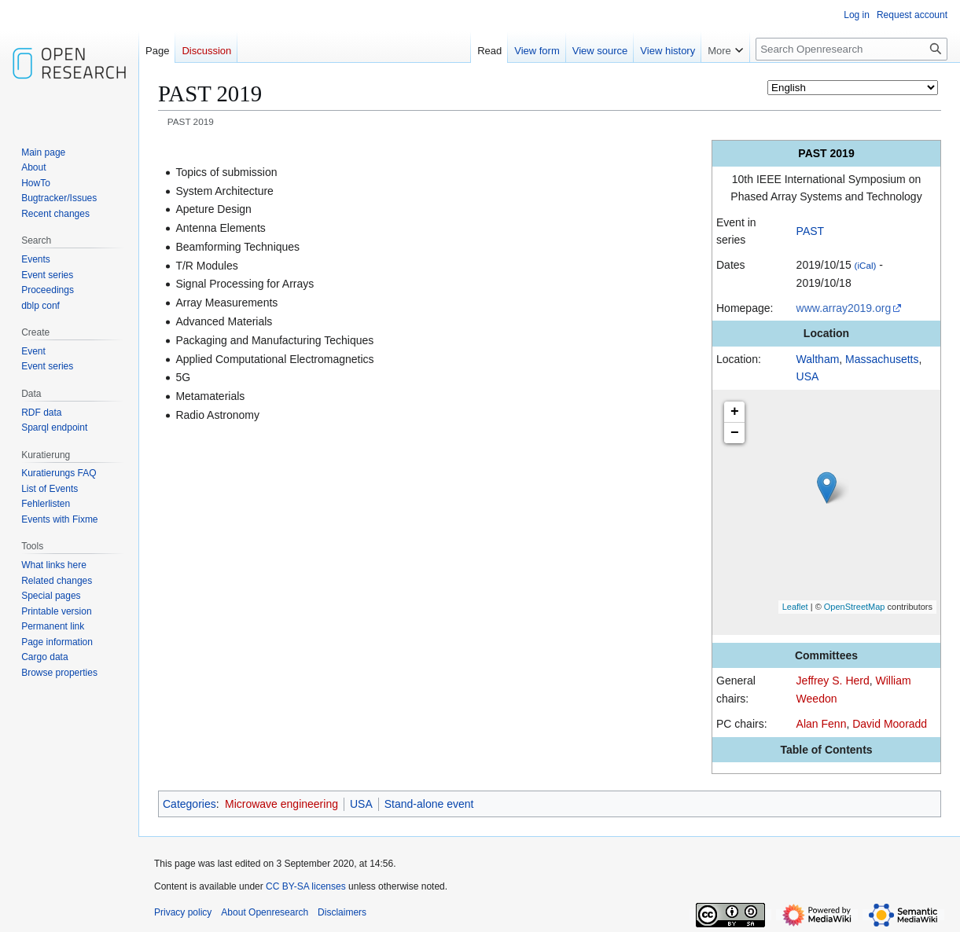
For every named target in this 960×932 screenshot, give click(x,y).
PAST (810, 231)
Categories (189, 804)
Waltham (818, 359)
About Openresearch (264, 912)
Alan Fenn (821, 723)
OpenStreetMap (854, 606)
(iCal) (866, 265)
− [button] (734, 433)
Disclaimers (342, 912)
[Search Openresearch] (851, 49)
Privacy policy (182, 912)
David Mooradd (889, 723)
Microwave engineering (281, 804)
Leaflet (795, 606)
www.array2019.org (844, 308)
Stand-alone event (429, 804)
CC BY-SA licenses (306, 886)
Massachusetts (881, 359)
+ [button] (734, 411)
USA (807, 376)
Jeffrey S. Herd (833, 680)
